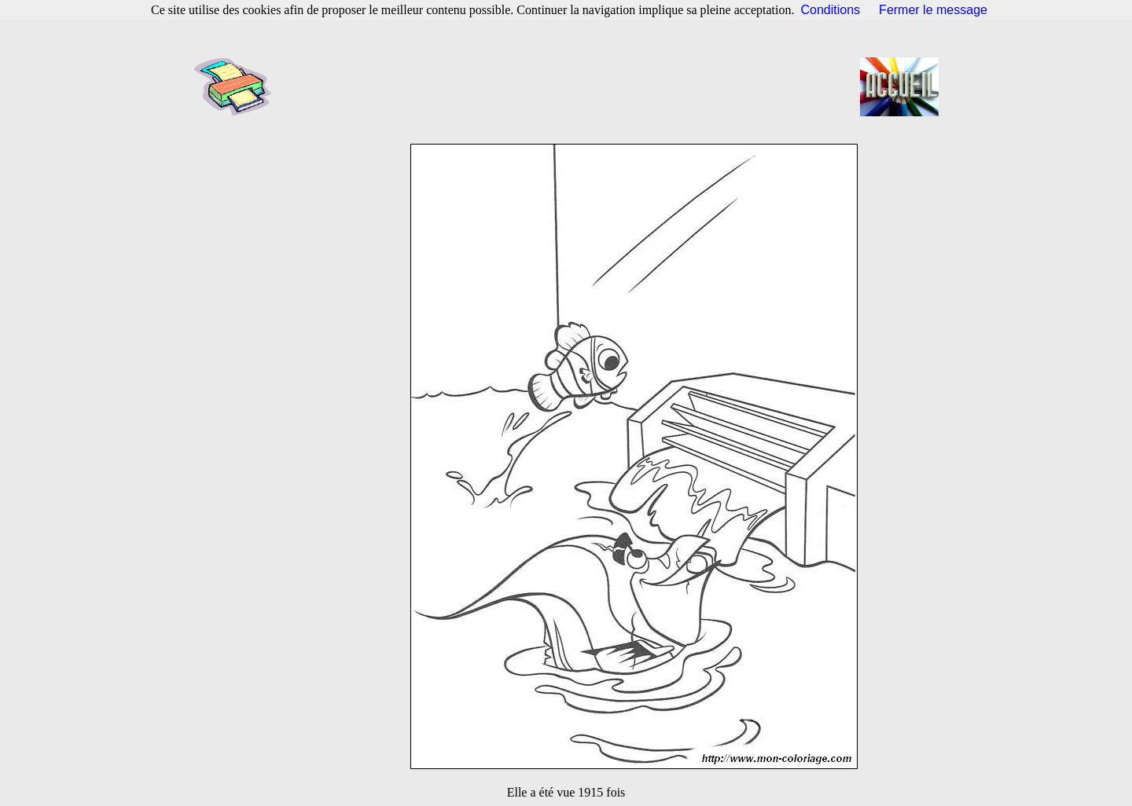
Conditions (831, 9)
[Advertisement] (571, 86)
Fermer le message (933, 9)
